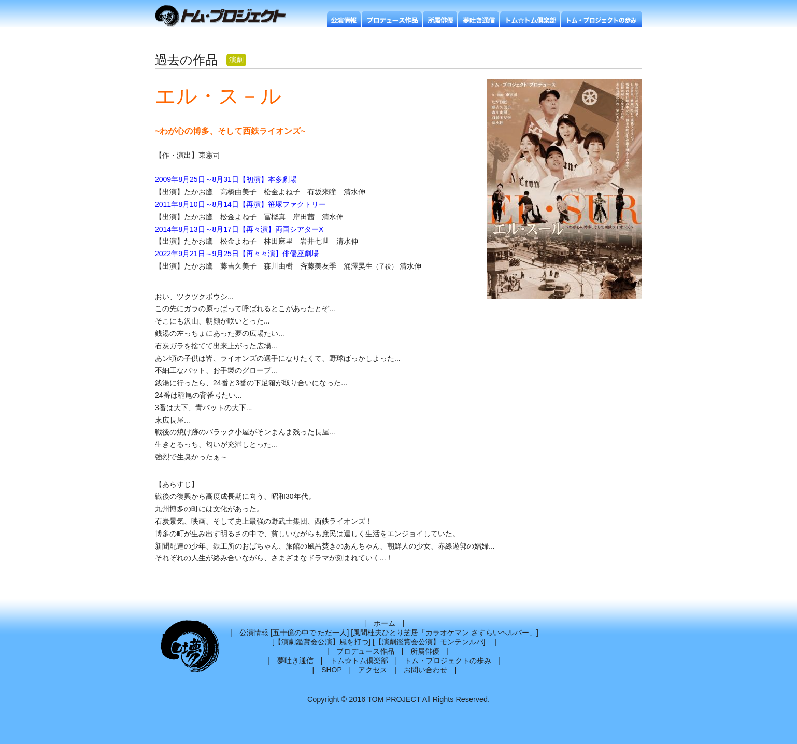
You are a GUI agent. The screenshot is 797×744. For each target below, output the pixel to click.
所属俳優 (424, 651)
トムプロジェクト (224, 17)
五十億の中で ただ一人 (310, 632)
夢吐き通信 (295, 660)
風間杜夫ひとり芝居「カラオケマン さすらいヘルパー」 (444, 632)
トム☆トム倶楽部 (359, 660)
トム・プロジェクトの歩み (447, 660)
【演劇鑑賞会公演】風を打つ (321, 642)
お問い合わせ (425, 670)
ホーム (384, 623)
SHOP (331, 670)
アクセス (372, 670)
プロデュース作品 (365, 651)
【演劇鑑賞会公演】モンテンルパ (429, 642)
